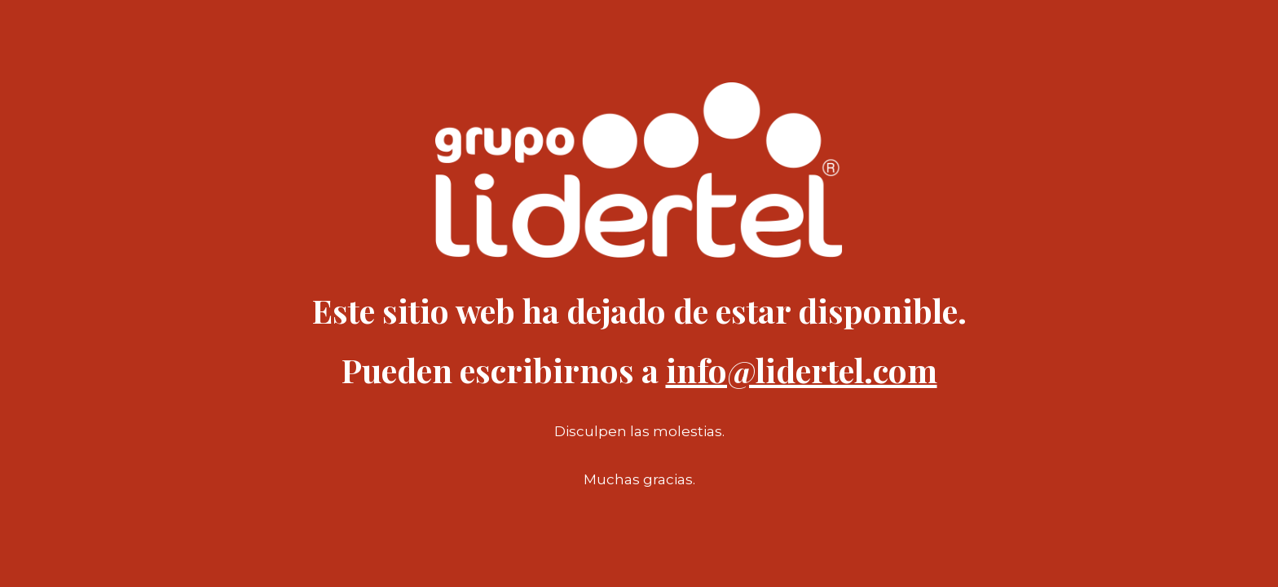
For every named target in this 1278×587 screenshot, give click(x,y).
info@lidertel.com (801, 369)
